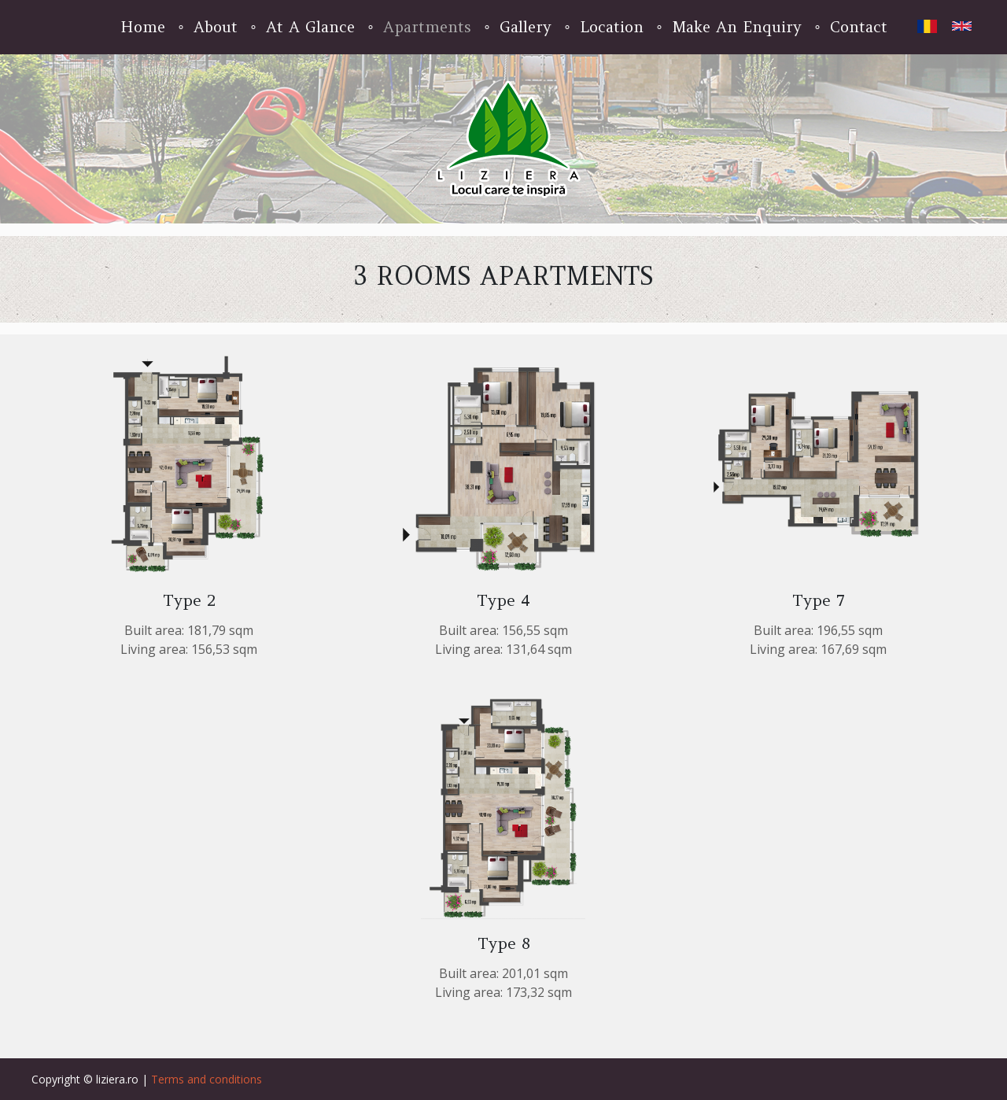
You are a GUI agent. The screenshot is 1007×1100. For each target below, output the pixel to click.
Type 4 (503, 600)
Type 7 (818, 600)
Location (612, 26)
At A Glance (310, 26)
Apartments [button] (427, 26)
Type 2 (189, 600)
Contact (858, 26)
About (216, 26)
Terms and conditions (206, 1079)
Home (142, 26)
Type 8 (504, 943)
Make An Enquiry (737, 26)
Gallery (525, 26)
